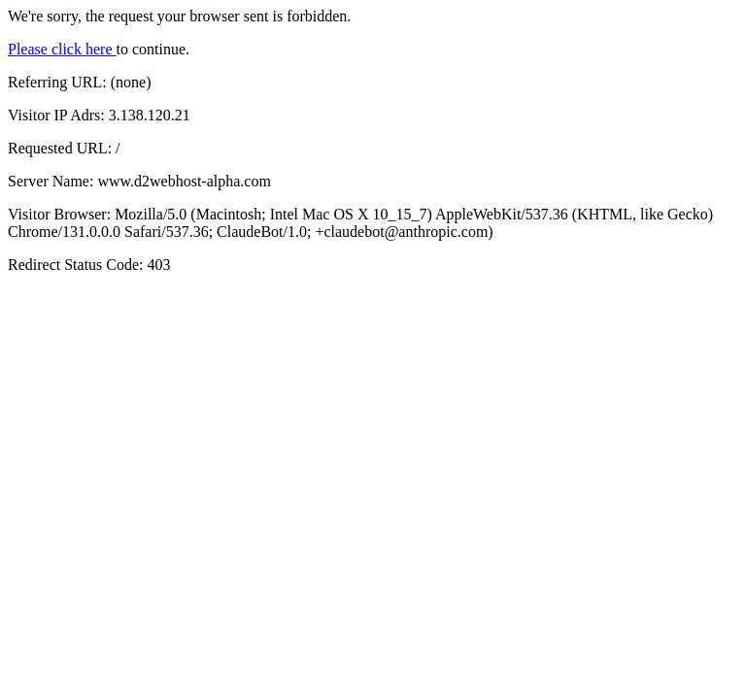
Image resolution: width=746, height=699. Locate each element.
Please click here (62, 49)
